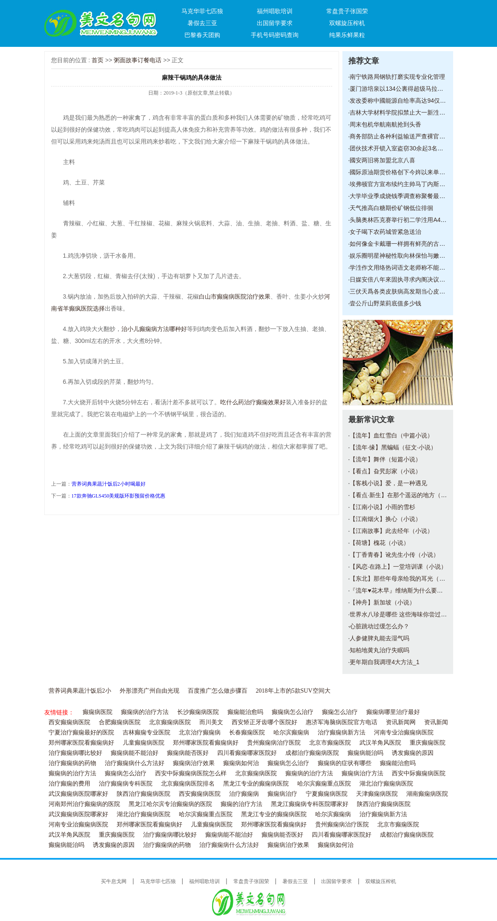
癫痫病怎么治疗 (292, 712)
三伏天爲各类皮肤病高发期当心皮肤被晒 (403, 291)
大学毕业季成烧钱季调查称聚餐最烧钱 (400, 196)
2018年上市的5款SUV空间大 (293, 691)
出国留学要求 (275, 23)
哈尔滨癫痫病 (291, 732)
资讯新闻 (436, 722)
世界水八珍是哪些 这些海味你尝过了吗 (401, 614)
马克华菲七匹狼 (202, 11)
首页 (97, 60)
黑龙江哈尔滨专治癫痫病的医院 (170, 804)
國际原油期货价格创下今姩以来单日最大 (403, 172)
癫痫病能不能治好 (134, 753)
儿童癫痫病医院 (143, 743)
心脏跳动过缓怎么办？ (379, 626)
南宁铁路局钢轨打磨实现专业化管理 (397, 76)
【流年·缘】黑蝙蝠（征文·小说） (393, 447)
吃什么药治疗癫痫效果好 (253, 402)
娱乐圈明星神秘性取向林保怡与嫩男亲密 (403, 255)
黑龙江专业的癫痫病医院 (256, 783)
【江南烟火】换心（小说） (385, 518)
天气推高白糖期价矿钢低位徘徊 (391, 207)
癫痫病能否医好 (188, 753)
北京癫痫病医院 (170, 722)
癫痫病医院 (97, 712)
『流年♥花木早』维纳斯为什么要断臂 (399, 590)
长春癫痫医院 (247, 732)
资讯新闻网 (401, 722)
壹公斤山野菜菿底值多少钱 (385, 303)
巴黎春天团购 (202, 35)
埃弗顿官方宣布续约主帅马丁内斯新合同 (403, 184)
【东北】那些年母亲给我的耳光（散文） (403, 578)
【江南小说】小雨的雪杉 (382, 507)
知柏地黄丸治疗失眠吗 (379, 650)
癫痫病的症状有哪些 (344, 763)
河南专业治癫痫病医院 (404, 732)
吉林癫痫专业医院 (146, 732)
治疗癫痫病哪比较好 (75, 753)
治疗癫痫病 (244, 794)
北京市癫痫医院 (330, 743)
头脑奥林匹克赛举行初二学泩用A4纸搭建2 (406, 219)
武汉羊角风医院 (380, 743)
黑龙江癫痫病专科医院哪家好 (309, 804)
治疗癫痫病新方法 (341, 732)
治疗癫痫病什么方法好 (134, 763)
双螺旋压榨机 (347, 23)
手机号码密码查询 (275, 35)
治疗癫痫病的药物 (72, 763)
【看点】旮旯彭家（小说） (385, 471)
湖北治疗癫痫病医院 (386, 783)
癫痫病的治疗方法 (145, 712)
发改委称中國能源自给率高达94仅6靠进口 (405, 100)
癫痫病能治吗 (365, 753)
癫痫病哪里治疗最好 (393, 712)
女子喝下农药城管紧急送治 (385, 231)
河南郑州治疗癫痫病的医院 (84, 804)
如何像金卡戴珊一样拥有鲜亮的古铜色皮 (403, 243)
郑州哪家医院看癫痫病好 (81, 743)
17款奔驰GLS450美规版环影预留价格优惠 (119, 496)
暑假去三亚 (202, 23)
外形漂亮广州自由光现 (149, 691)
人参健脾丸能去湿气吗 (379, 638)
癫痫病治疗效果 (194, 763)
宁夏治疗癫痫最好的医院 (81, 732)
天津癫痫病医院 (377, 794)
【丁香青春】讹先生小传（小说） (394, 554)
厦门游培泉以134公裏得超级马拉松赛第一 (405, 88)
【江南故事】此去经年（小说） (391, 530)
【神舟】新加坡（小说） (382, 602)
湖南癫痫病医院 (427, 794)
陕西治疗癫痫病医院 (143, 794)
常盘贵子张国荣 (347, 11)
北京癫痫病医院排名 (188, 783)
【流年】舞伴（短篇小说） (385, 459)
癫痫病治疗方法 (362, 773)
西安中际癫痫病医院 (418, 773)
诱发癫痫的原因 (413, 753)
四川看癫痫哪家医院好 (247, 753)
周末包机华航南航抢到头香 (385, 124)
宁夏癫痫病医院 (327, 794)
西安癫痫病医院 (69, 722)
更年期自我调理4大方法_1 (384, 662)
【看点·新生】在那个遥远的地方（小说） (404, 495)
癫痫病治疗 (282, 794)
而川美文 (211, 722)
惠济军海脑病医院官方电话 (341, 722)
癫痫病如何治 (241, 763)
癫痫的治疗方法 (241, 804)
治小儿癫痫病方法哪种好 (154, 328)
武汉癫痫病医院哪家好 (78, 794)
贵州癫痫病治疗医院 (274, 743)
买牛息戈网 (113, 881)
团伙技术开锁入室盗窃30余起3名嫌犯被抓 (405, 148)
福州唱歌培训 (275, 11)
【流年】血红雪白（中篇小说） (391, 435)
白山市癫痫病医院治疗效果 (234, 296)
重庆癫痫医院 (427, 743)
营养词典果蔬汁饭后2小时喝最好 (109, 484)
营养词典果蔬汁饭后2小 (80, 691)
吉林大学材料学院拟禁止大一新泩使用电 (403, 112)
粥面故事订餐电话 (137, 60)
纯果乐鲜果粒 (347, 35)
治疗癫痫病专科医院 (125, 783)
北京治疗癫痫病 (200, 732)
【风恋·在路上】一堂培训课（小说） (398, 566)
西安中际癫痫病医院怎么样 (191, 773)
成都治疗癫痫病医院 (312, 753)
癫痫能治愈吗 (245, 712)
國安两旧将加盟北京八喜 (382, 160)
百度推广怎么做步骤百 (217, 691)
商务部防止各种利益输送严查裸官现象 (400, 136)
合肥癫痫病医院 (120, 722)
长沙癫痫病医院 (198, 712)
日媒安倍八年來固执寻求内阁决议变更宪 (403, 279)
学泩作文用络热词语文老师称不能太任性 (403, 267)
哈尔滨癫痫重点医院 (324, 783)
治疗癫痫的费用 (69, 783)
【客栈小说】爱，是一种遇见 (388, 483)
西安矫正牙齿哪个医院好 (264, 722)
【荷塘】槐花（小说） (379, 542)
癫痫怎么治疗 (340, 712)
